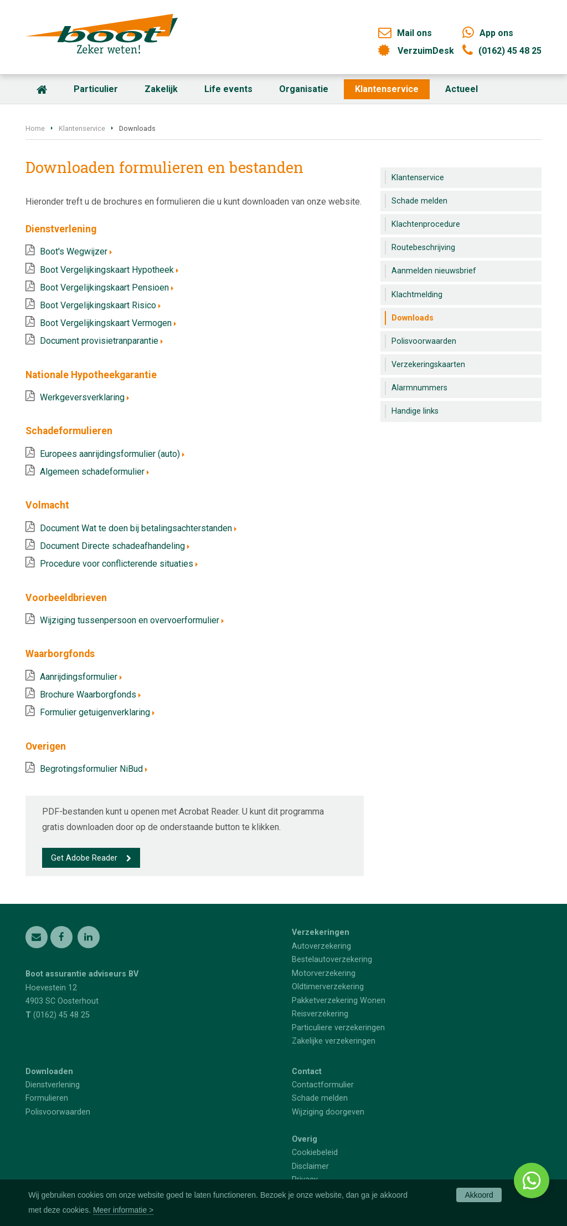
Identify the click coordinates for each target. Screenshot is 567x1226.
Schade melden (320, 1098)
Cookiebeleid (315, 1152)
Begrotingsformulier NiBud (91, 769)
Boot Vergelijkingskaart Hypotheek (107, 269)
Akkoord (479, 1195)
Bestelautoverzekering (332, 959)
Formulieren (46, 1098)
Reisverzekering (320, 1014)
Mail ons (414, 33)
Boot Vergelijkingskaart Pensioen (104, 287)
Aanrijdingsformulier (78, 676)
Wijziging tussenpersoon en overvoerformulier (129, 620)
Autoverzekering (321, 946)
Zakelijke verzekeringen (333, 1041)
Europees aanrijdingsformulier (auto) (110, 454)
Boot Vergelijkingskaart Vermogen (106, 323)
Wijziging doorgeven (328, 1112)
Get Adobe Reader (84, 858)
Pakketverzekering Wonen (338, 1000)
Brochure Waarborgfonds (88, 694)
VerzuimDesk (426, 50)
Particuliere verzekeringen (338, 1027)
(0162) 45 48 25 (510, 50)
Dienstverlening (52, 1085)
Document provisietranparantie (99, 340)
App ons (496, 33)
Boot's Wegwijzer (73, 251)
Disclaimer (310, 1166)
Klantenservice (82, 128)
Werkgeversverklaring (82, 397)
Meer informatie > (123, 1209)
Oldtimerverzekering (328, 986)
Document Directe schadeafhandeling (112, 546)
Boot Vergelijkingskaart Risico (98, 305)
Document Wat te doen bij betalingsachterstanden (136, 528)
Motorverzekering (323, 973)
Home (35, 128)
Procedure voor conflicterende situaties (116, 563)
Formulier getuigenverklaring (95, 712)
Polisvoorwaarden (57, 1112)
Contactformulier (323, 1085)
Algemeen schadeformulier (92, 471)
